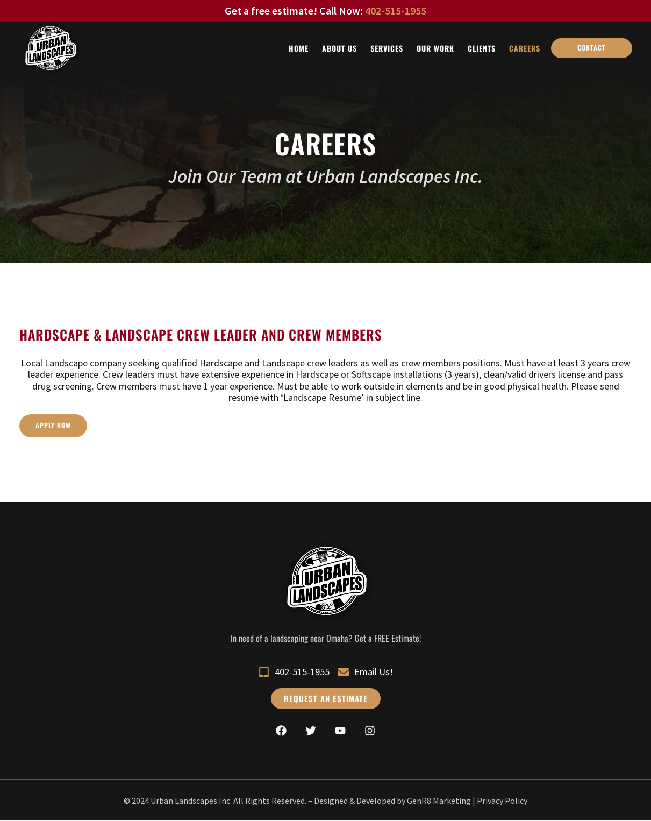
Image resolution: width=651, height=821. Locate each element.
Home (299, 48)
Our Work (435, 48)
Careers (524, 48)
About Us (339, 48)
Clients (482, 48)
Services (386, 48)
